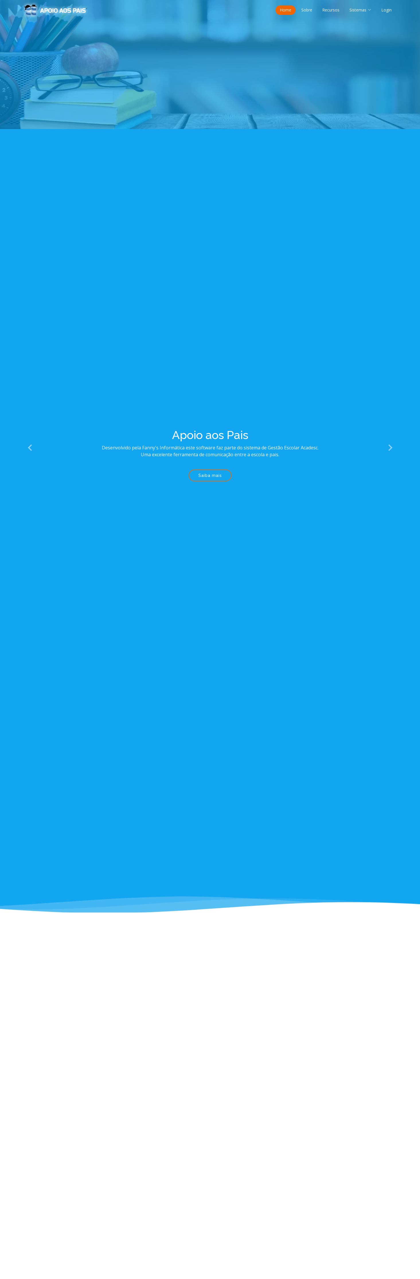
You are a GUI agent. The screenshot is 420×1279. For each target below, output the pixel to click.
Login (386, 10)
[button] (30, 447)
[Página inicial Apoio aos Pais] (55, 9)
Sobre (306, 10)
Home (285, 10)
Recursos (330, 10)
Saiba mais (210, 475)
